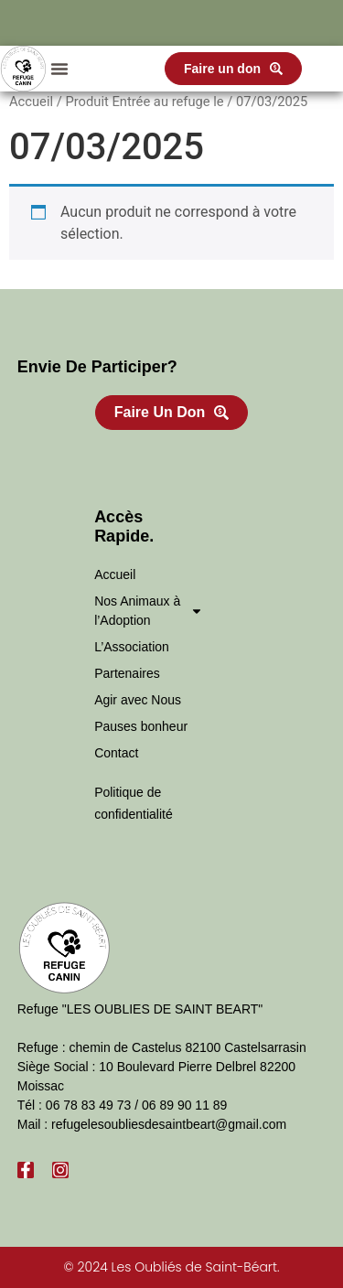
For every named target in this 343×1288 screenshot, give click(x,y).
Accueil (31, 101)
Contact (116, 753)
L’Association (131, 646)
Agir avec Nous (137, 699)
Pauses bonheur (141, 726)
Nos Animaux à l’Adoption (148, 611)
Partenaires (127, 673)
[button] (59, 68)
